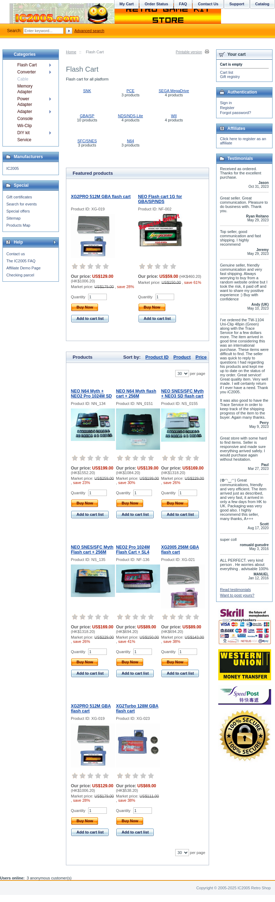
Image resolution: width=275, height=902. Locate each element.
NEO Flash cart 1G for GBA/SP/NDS (160, 199)
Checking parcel (20, 275)
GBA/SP (87, 116)
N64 (130, 141)
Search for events (21, 204)
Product (182, 357)
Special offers (18, 211)
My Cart (127, 4)
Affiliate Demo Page (23, 268)
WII (174, 116)
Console (25, 118)
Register (227, 108)
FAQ (183, 4)
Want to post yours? (237, 595)
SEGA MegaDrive (174, 91)
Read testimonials (235, 589)
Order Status (156, 4)
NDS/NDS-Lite (130, 116)
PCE (131, 91)
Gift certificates (19, 197)
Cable (22, 79)
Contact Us (208, 4)
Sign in (226, 103)
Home (71, 52)
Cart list (226, 72)
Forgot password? (235, 112)
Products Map (18, 225)
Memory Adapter (24, 89)
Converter (26, 72)
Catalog (262, 4)
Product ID (157, 357)
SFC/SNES (87, 141)
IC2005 (12, 168)
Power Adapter (24, 101)
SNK (87, 91)
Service (24, 139)
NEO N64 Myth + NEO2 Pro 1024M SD (91, 394)
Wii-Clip (24, 125)
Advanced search (89, 31)
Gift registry (230, 76)
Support (236, 4)
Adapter (24, 111)
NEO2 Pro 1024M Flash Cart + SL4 (133, 550)
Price (201, 357)
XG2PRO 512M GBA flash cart (101, 196)
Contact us (15, 254)
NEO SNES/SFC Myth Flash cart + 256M (92, 550)
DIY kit (23, 132)
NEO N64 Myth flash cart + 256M (136, 394)
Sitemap (13, 218)
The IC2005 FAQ (21, 261)
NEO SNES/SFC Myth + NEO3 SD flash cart (182, 394)
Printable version (189, 52)
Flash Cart (27, 64)
